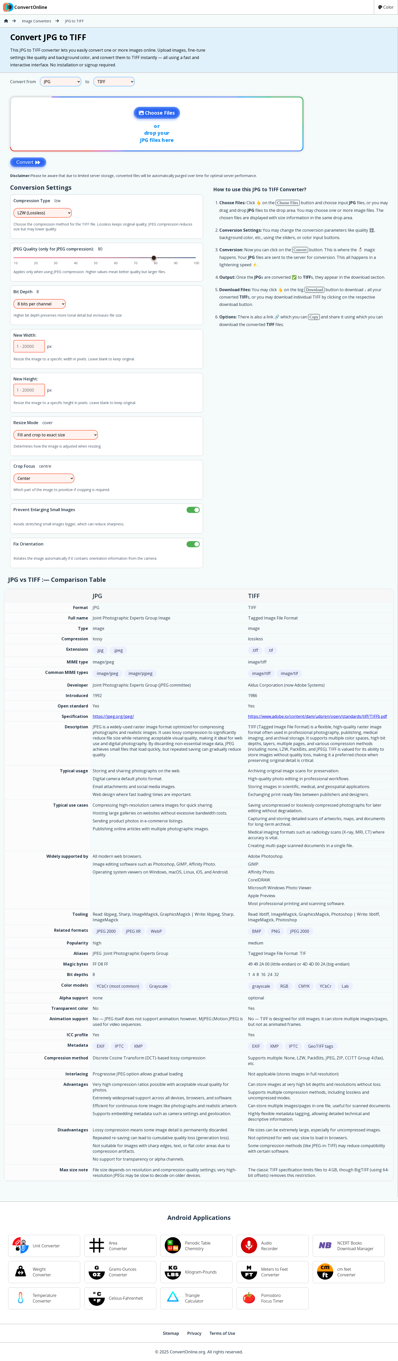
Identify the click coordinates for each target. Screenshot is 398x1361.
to (87, 81)
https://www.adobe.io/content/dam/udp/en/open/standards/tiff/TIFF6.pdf (317, 716)
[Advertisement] (356, 122)
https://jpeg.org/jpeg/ (113, 716)
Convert (28, 162)
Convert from (23, 81)
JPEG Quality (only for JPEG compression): (53, 249)
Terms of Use (222, 1333)
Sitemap (171, 1333)
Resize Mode (25, 422)
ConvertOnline (24, 7)
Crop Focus (24, 466)
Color (386, 7)
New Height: (25, 379)
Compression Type (31, 200)
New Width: (24, 335)
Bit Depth (22, 291)
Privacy (194, 1333)
